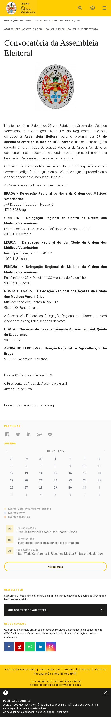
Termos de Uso (50, 669)
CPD (18, 29)
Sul (56, 20)
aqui (53, 405)
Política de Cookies (77, 669)
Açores (76, 20)
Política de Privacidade (20, 669)
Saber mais (62, 712)
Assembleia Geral (33, 29)
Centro (47, 20)
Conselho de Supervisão (83, 29)
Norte (37, 20)
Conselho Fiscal (56, 29)
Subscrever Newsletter (27, 610)
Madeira (65, 20)
